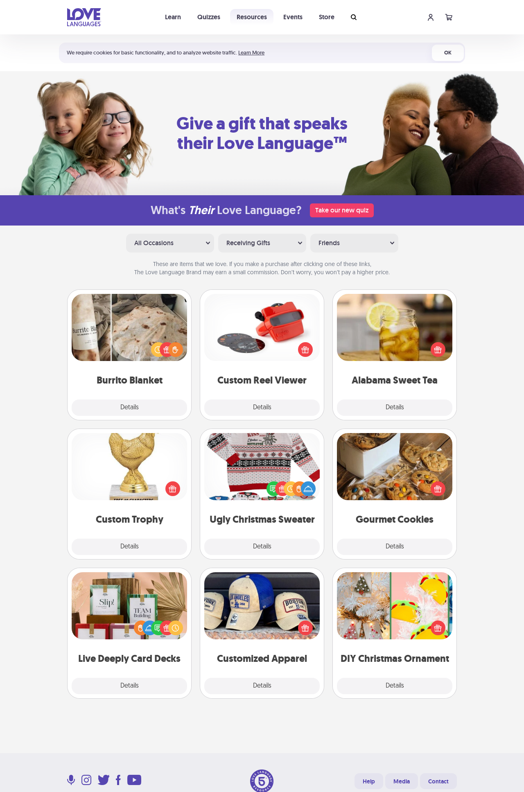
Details (129, 407)
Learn (173, 17)
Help (369, 781)
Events (293, 17)
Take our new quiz (341, 210)
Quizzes (208, 17)
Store (326, 17)
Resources (252, 17)
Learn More (251, 52)
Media (401, 781)
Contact (438, 781)
